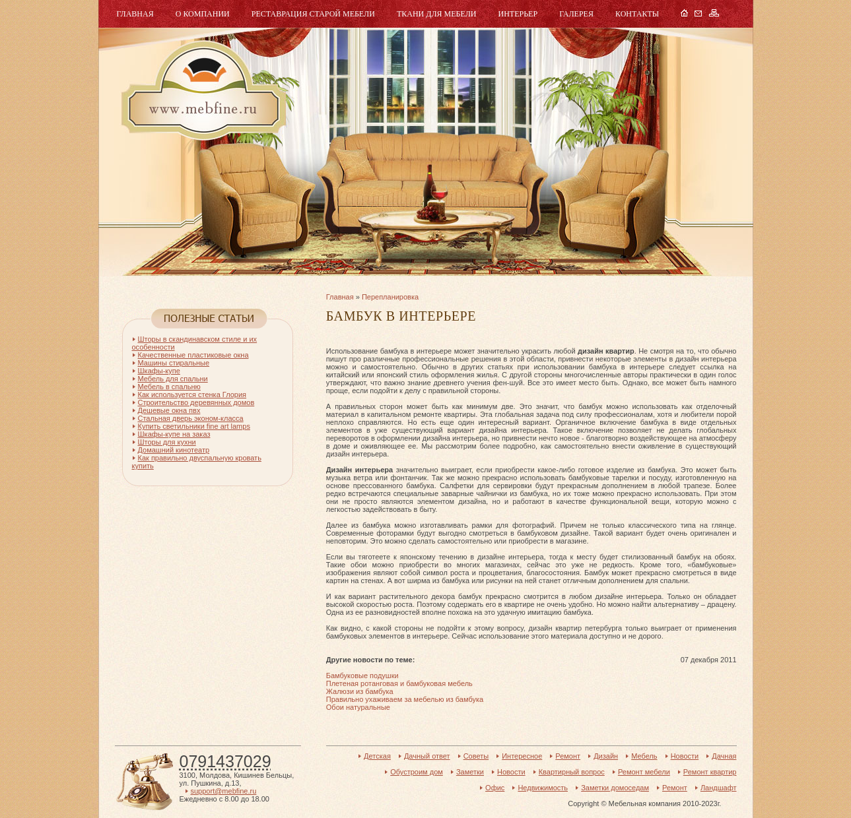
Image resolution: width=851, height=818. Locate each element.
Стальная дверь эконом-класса (191, 418)
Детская (377, 756)
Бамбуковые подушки (362, 675)
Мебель (202, 91)
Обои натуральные (358, 707)
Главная (135, 13)
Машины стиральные (174, 363)
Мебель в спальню (169, 387)
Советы (476, 756)
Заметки (470, 772)
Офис (494, 788)
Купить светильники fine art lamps (194, 426)
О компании (203, 13)
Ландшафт (718, 788)
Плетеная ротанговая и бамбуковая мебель (399, 683)
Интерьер (518, 13)
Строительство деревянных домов (196, 402)
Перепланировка (390, 297)
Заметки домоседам (615, 788)
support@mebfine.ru (224, 791)
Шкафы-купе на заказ (174, 434)
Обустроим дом (416, 772)
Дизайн (606, 756)
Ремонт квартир (710, 772)
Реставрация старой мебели (313, 13)
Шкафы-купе (159, 371)
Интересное (522, 756)
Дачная (724, 756)
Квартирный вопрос (572, 772)
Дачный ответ (427, 756)
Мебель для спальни (173, 379)
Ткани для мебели (437, 13)
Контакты (637, 13)
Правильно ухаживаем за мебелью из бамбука (404, 699)
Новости (685, 756)
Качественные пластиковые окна (193, 355)
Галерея (576, 13)
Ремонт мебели (644, 772)
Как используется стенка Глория (192, 394)
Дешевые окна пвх (169, 410)
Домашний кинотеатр (174, 450)
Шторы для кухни (167, 442)
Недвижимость (543, 788)
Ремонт (567, 756)
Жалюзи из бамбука (359, 691)
